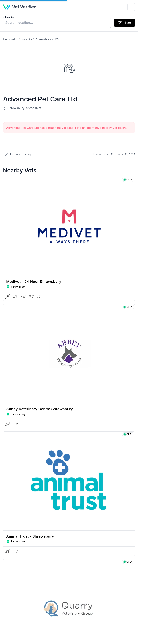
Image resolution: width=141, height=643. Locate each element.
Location (9, 17)
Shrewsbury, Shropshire (24, 108)
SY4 (57, 39)
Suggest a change (18, 154)
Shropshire (25, 39)
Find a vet (9, 39)
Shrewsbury (43, 39)
